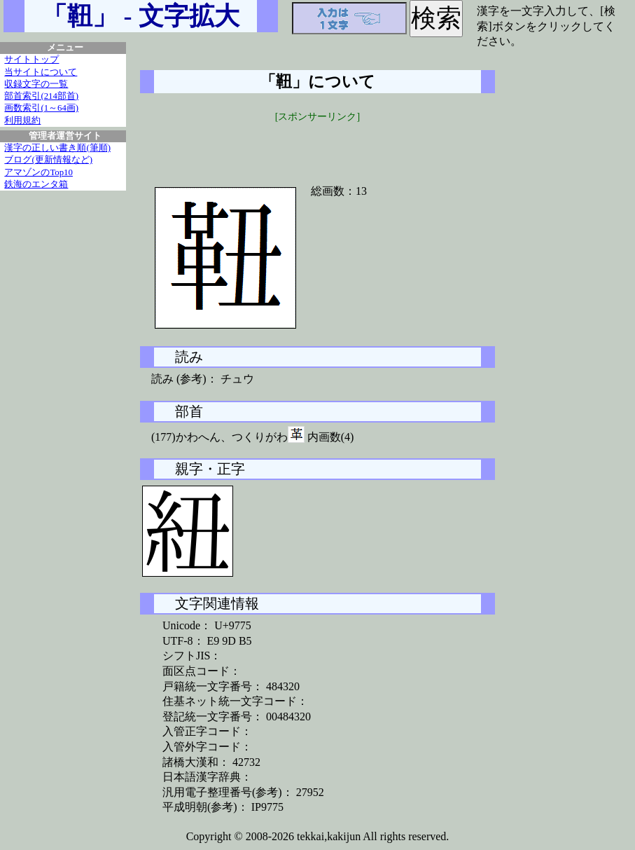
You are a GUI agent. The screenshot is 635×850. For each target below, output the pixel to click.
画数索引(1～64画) (41, 108)
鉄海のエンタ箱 (36, 184)
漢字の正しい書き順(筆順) (57, 148)
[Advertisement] (318, 145)
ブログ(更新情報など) (48, 160)
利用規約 (22, 120)
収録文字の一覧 (36, 84)
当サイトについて (40, 72)
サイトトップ (31, 59)
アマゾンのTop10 (38, 172)
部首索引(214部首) (41, 96)
